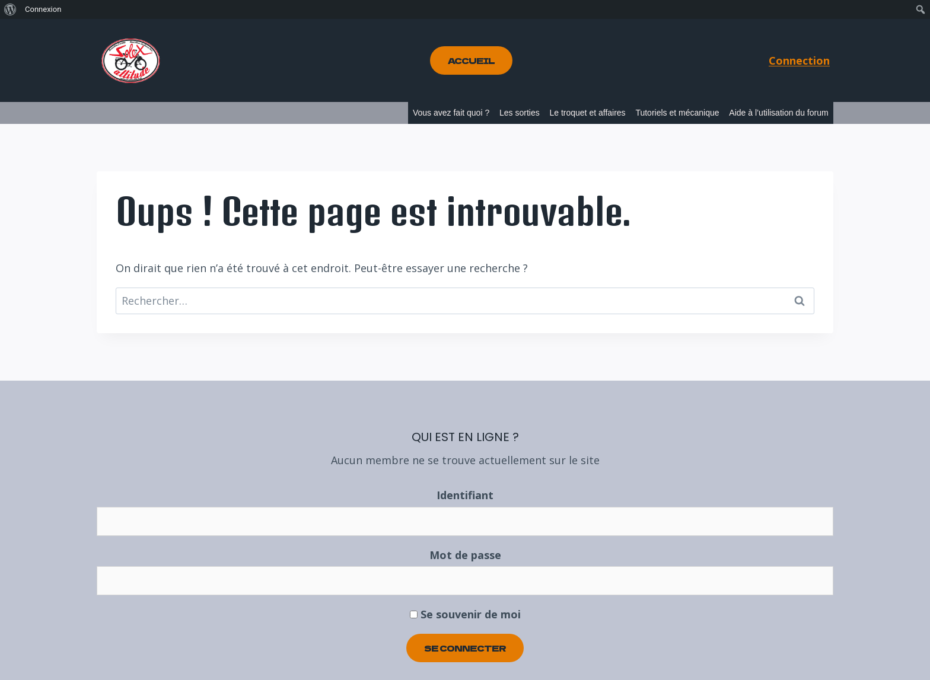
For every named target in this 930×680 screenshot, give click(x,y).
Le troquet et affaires (587, 112)
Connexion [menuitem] (43, 9)
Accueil (471, 60)
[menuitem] (10, 9)
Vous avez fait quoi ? (451, 112)
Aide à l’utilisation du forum (778, 112)
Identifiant (465, 495)
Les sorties (519, 112)
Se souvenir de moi (465, 614)
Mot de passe (465, 555)
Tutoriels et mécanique (677, 112)
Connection (799, 60)
